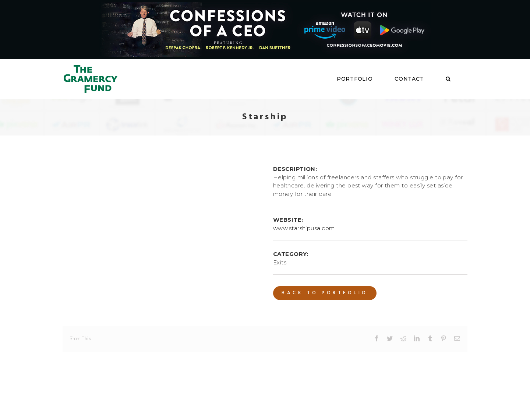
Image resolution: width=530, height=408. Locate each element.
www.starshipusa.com (304, 228)
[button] (448, 79)
